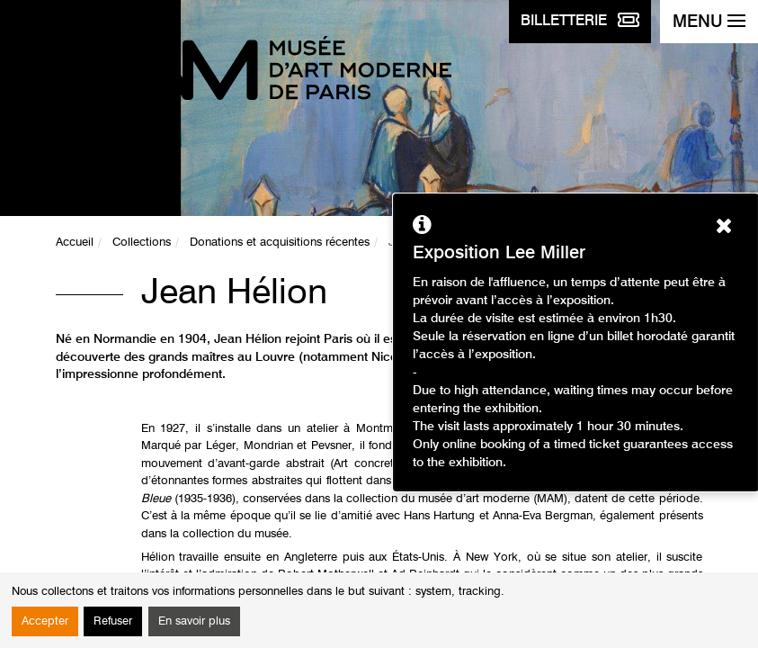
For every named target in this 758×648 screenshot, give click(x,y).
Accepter (45, 621)
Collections (141, 242)
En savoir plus (194, 621)
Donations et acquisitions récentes (280, 242)
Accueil (75, 242)
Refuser (113, 621)
